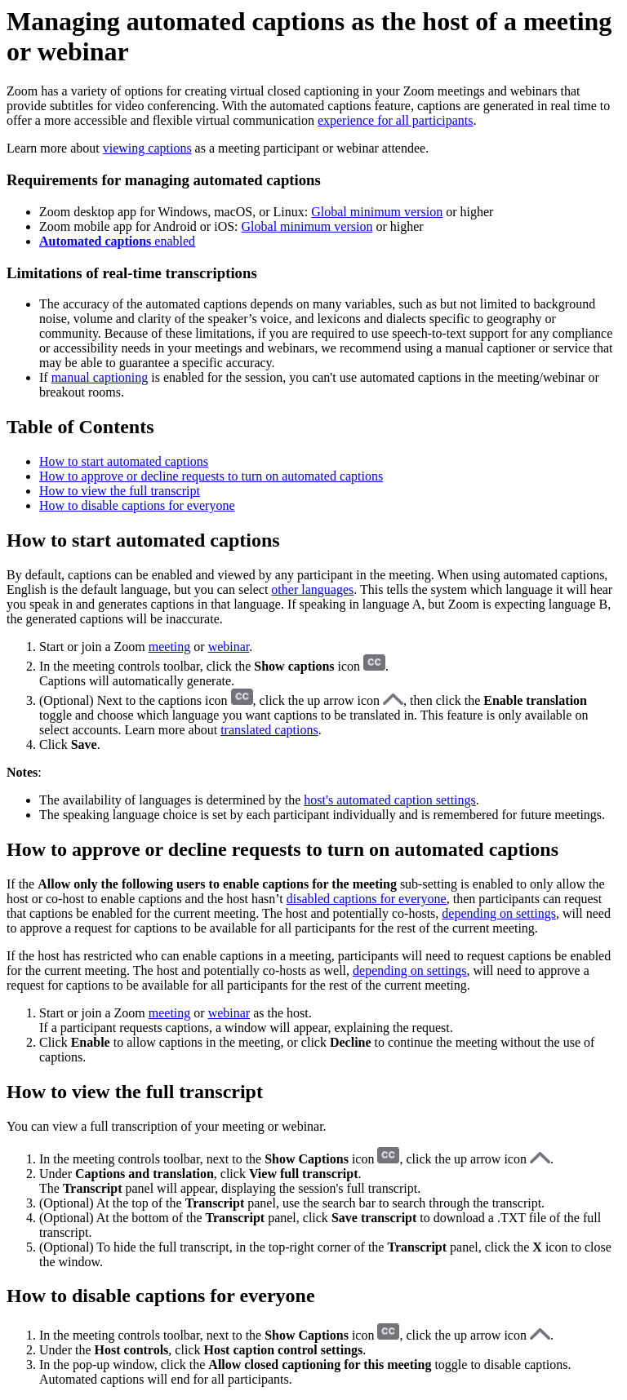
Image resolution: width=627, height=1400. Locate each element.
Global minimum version (376, 212)
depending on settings (499, 913)
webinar (229, 646)
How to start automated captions (123, 461)
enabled (117, 241)
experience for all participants (396, 120)
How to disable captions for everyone (136, 505)
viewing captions (147, 148)
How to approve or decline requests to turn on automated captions (211, 476)
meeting (170, 646)
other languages (312, 589)
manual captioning (100, 377)
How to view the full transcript (119, 491)
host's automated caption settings (389, 800)
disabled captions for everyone (367, 899)
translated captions (269, 730)
